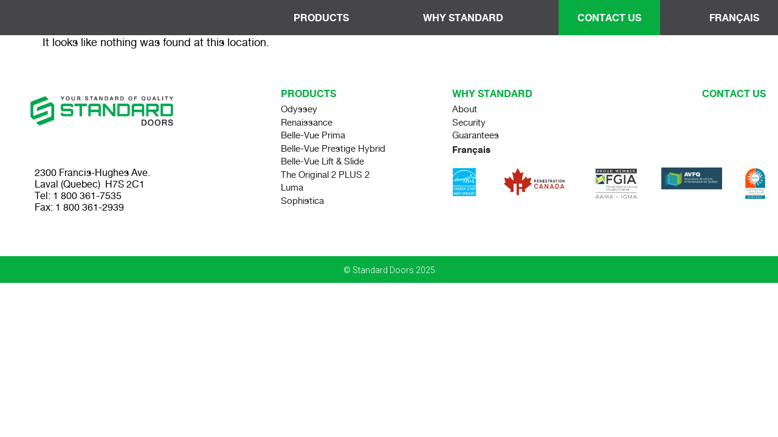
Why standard (492, 93)
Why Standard (466, 18)
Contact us (734, 93)
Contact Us (609, 18)
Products (324, 18)
